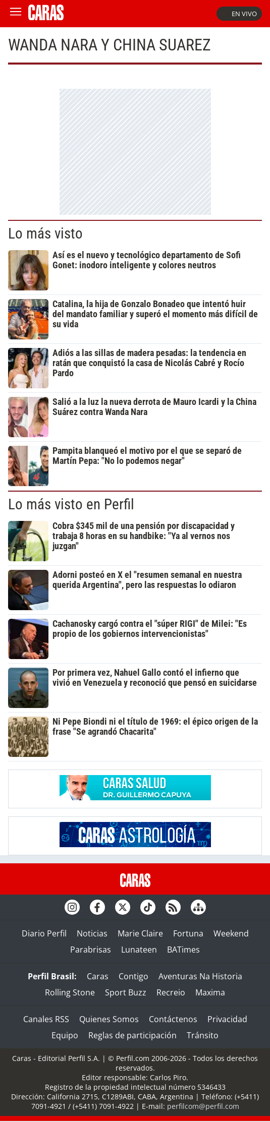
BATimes (183, 949)
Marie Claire (140, 933)
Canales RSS (46, 1019)
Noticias (92, 933)
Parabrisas (90, 949)
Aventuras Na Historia (200, 976)
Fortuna (188, 933)
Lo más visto (45, 233)
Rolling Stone (70, 992)
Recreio (170, 992)
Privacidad (227, 1019)
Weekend (231, 933)
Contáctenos (173, 1019)
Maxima (210, 992)
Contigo (133, 976)
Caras (98, 976)
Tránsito (203, 1035)
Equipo (64, 1035)
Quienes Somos (109, 1019)
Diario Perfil (44, 933)
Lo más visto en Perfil (71, 504)
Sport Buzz (125, 992)
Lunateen (139, 949)
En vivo (239, 13)
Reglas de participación (132, 1035)
